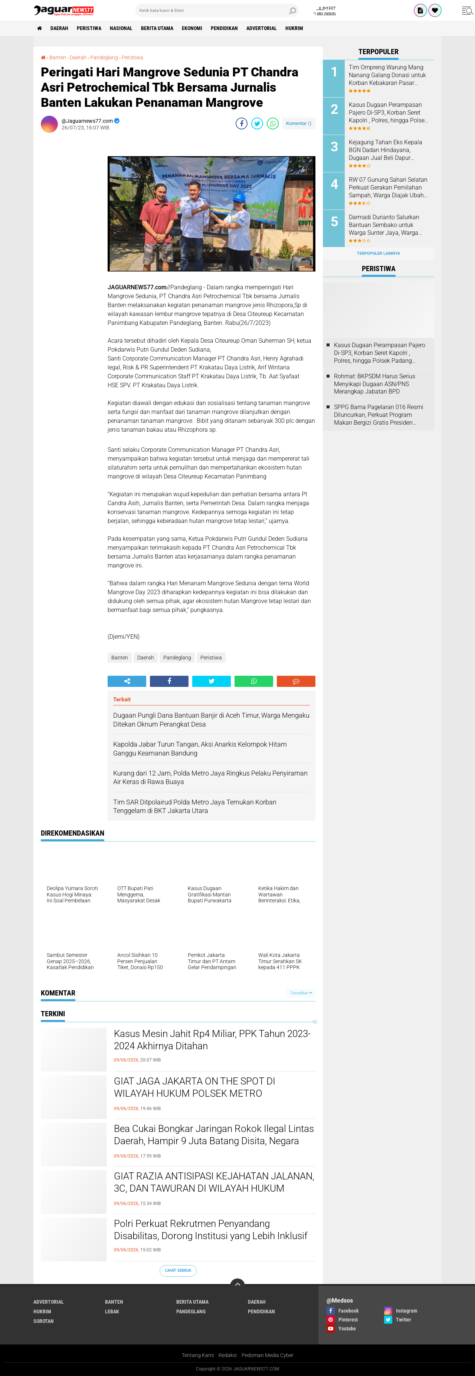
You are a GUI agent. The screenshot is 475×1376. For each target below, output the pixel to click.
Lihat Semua (178, 1270)
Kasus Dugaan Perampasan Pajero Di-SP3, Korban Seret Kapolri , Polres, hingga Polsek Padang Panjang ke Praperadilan (388, 112)
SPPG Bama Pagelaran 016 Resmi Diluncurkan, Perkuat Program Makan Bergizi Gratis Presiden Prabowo (378, 415)
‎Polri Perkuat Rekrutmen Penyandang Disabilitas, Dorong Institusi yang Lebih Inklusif (211, 1230)
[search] (217, 10)
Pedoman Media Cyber (268, 1355)
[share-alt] (127, 681)
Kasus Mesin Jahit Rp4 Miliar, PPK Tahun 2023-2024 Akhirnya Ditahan (212, 1040)
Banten (119, 658)
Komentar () (299, 123)
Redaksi (228, 1355)
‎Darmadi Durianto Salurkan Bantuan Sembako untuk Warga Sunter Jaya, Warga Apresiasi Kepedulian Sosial (385, 225)
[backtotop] (237, 1285)
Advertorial (261, 28)
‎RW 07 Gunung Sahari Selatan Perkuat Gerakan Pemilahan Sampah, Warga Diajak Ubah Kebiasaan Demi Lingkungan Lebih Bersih (388, 187)
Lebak (112, 1311)
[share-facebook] (242, 123)
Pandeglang (177, 658)
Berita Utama (157, 28)
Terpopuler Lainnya (378, 253)
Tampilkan (301, 993)
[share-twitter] (257, 123)
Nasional (121, 28)
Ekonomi (192, 28)
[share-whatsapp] (273, 123)
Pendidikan (224, 28)
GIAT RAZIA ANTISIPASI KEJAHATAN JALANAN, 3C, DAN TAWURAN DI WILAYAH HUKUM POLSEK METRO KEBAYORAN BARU (214, 1189)
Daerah (59, 28)
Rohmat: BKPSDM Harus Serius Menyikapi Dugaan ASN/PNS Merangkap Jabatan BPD (374, 384)
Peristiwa (89, 28)
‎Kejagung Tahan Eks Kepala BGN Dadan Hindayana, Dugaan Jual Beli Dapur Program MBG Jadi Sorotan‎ (385, 150)
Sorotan (43, 1321)
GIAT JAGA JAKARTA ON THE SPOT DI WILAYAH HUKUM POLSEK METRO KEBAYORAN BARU (194, 1094)
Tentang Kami (198, 1355)
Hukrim (294, 28)
